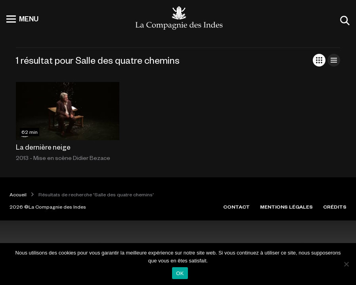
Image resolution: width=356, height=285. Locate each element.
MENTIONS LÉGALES (286, 206)
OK (180, 273)
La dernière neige (43, 146)
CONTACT (236, 206)
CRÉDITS (334, 206)
